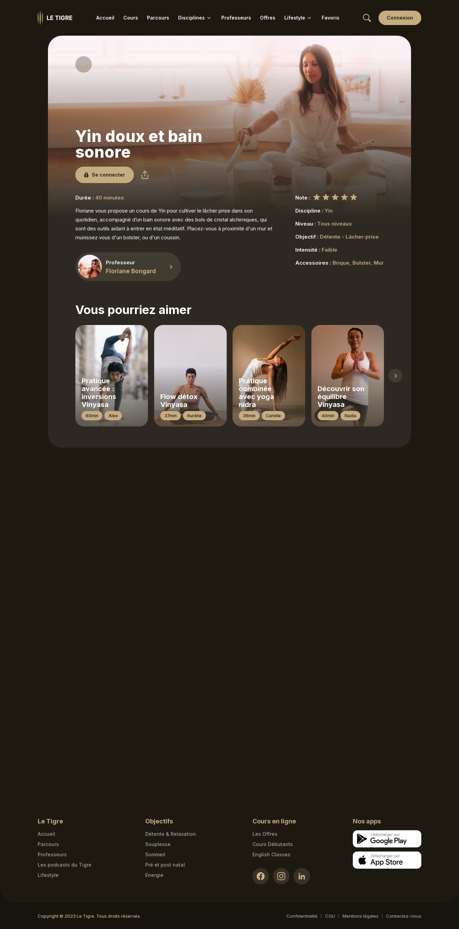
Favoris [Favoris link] (330, 18)
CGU (330, 916)
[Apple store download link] (387, 860)
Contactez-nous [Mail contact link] (403, 916)
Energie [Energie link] (154, 875)
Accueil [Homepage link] (46, 834)
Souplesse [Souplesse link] (158, 844)
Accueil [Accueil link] (105, 18)
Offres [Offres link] (267, 18)
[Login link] (400, 18)
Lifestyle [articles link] (48, 875)
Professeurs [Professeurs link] (236, 18)
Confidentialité (302, 916)
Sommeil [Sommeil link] (155, 854)
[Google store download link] (387, 838)
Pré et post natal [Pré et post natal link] (165, 865)
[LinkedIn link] (302, 876)
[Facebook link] (260, 876)
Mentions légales (361, 916)
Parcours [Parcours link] (158, 18)
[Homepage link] (55, 17)
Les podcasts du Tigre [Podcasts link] (64, 865)
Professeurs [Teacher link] (52, 854)
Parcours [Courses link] (48, 844)
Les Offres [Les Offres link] (264, 834)
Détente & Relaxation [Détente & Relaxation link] (170, 834)
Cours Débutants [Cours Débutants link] (272, 844)
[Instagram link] (281, 876)
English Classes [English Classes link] (271, 854)
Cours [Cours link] (130, 18)
